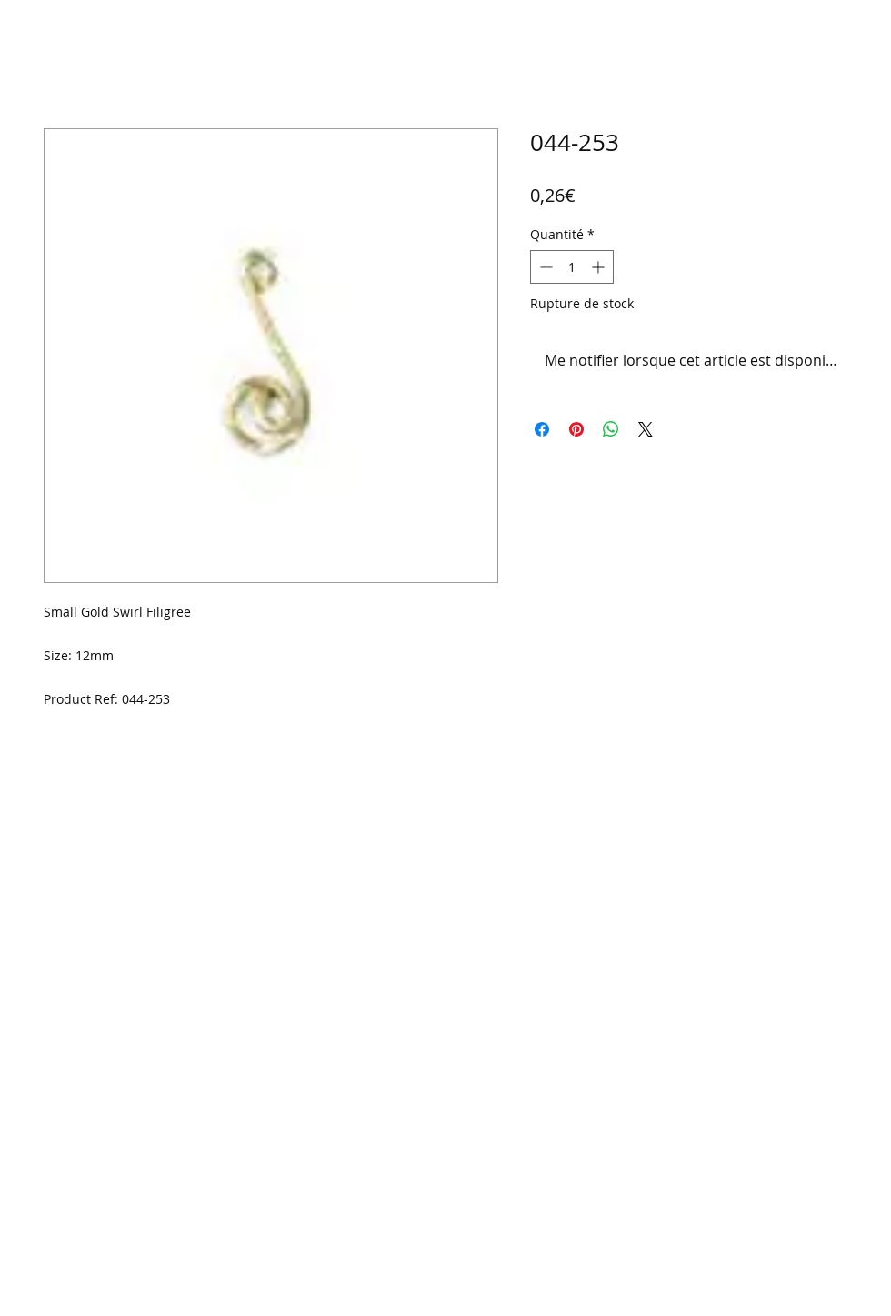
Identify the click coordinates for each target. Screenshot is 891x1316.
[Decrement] (544, 267)
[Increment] (599, 267)
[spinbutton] (572, 267)
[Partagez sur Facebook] (542, 429)
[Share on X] (645, 429)
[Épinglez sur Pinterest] (576, 429)
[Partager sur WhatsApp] (611, 429)
